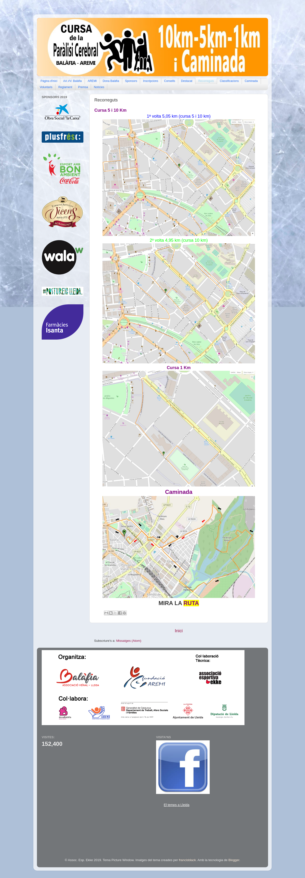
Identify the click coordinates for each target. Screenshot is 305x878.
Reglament (65, 87)
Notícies (99, 87)
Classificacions (229, 81)
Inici (179, 630)
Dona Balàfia (111, 81)
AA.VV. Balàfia (72, 81)
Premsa (83, 87)
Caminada (251, 81)
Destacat (186, 81)
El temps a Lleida (176, 805)
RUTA (191, 603)
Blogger (234, 860)
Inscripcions (150, 81)
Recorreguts (206, 81)
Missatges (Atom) (128, 640)
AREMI (92, 81)
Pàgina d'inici (49, 81)
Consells (169, 81)
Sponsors (131, 81)
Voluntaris (46, 87)
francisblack (187, 860)
